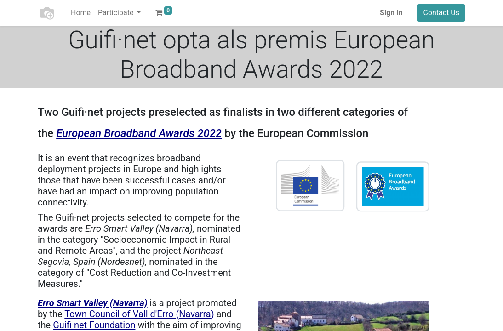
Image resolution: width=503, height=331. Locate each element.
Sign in (391, 12)
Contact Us (441, 12)
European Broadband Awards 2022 (139, 133)
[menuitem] (80, 13)
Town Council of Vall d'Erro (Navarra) (139, 314)
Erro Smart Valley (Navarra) (93, 302)
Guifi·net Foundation (94, 325)
